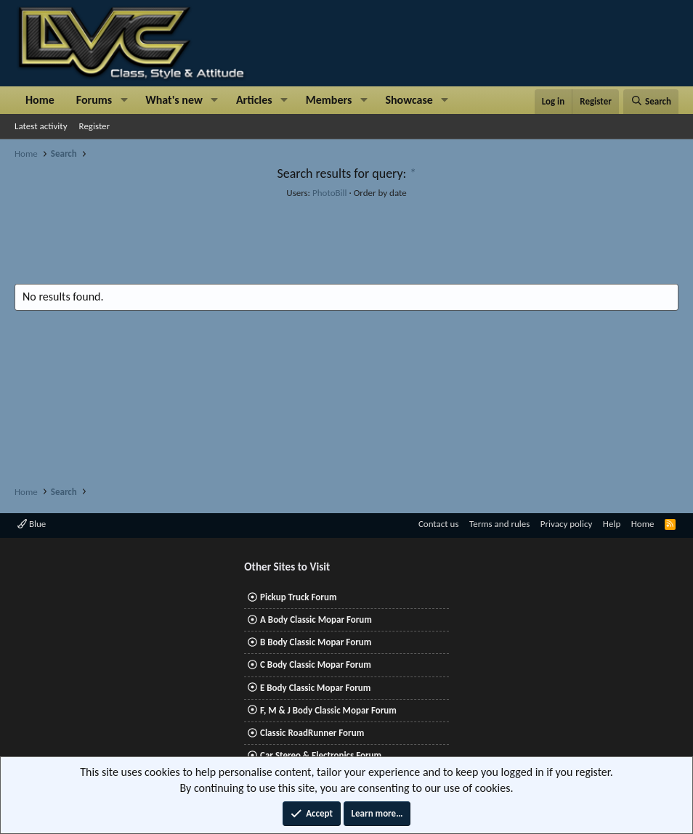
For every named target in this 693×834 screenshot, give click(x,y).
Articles (254, 100)
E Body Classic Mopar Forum (315, 687)
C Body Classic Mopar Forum (315, 664)
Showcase (408, 100)
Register (94, 125)
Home (39, 100)
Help (611, 523)
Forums (94, 100)
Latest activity (41, 125)
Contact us (438, 523)
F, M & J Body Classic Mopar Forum (328, 710)
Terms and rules (499, 523)
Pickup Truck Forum (298, 597)
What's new (174, 100)
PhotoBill (329, 192)
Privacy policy (566, 523)
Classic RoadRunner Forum (312, 732)
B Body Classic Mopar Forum (315, 642)
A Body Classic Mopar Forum (316, 619)
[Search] (650, 101)
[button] (123, 100)
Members (329, 100)
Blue (31, 523)
